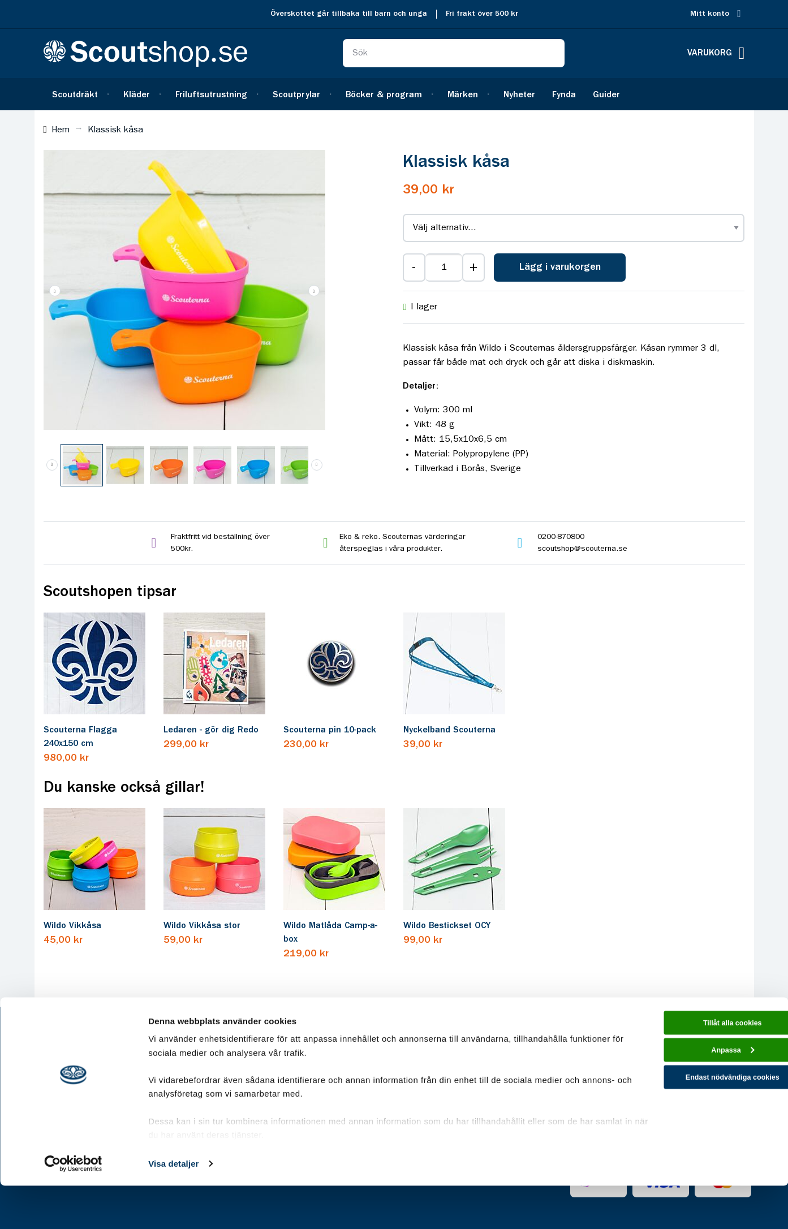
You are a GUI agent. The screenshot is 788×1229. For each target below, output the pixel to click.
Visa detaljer (173, 1206)
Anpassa (693, 1100)
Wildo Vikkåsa (72, 926)
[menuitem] (79, 94)
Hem (60, 130)
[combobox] (454, 53)
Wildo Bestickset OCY (446, 926)
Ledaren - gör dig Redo (211, 730)
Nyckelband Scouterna (449, 730)
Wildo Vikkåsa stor (201, 926)
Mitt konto (709, 14)
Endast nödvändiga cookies (694, 1132)
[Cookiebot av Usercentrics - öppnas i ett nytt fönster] (73, 1206)
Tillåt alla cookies (693, 1068)
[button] (55, 291)
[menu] (394, 94)
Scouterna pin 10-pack (329, 730)
